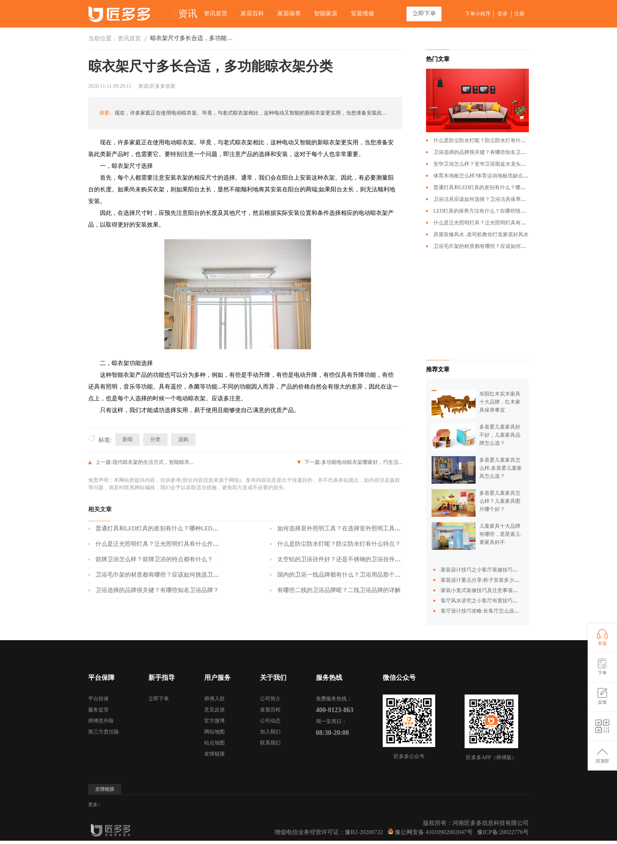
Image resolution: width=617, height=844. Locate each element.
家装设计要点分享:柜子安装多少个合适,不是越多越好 (501, 580)
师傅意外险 (101, 721)
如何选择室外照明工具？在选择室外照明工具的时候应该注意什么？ (365, 528)
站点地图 (214, 743)
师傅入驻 (214, 698)
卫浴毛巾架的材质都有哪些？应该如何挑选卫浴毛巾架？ (168, 574)
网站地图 (214, 732)
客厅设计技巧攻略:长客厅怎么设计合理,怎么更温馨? (500, 611)
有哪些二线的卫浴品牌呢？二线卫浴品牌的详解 (339, 590)
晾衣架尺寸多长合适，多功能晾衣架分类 (192, 38)
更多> (94, 804)
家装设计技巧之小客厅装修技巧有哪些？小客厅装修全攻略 (507, 570)
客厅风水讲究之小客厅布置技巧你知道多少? (491, 600)
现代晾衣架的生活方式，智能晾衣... (153, 462)
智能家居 (326, 13)
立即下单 (424, 13)
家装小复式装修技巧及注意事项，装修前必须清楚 (497, 590)
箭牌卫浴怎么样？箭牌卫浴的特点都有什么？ (154, 559)
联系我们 (270, 743)
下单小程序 (478, 14)
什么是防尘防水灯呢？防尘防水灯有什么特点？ (339, 544)
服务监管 (98, 710)
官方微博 (214, 721)
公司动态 (270, 721)
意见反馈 (214, 710)
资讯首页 (215, 13)
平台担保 (98, 698)
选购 (183, 439)
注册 (519, 14)
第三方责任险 (103, 732)
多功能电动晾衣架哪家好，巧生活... (362, 462)
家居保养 (289, 13)
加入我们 (270, 732)
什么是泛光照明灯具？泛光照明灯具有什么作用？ (160, 544)
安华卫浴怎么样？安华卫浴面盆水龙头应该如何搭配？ (495, 164)
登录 (502, 14)
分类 (155, 439)
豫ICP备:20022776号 (503, 832)
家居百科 (252, 13)
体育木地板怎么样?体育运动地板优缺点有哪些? (487, 175)
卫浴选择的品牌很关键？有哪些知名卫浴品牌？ (157, 590)
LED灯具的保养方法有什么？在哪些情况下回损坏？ (492, 211)
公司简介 (270, 698)
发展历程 (270, 710)
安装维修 (362, 13)
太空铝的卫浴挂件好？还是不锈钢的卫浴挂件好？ (342, 559)
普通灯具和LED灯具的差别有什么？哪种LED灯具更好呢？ (171, 528)
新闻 (127, 439)
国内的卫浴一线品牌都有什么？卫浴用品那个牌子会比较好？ (356, 574)
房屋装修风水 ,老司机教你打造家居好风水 (480, 234)
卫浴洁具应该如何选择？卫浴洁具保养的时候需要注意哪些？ (502, 199)
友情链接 (214, 754)
